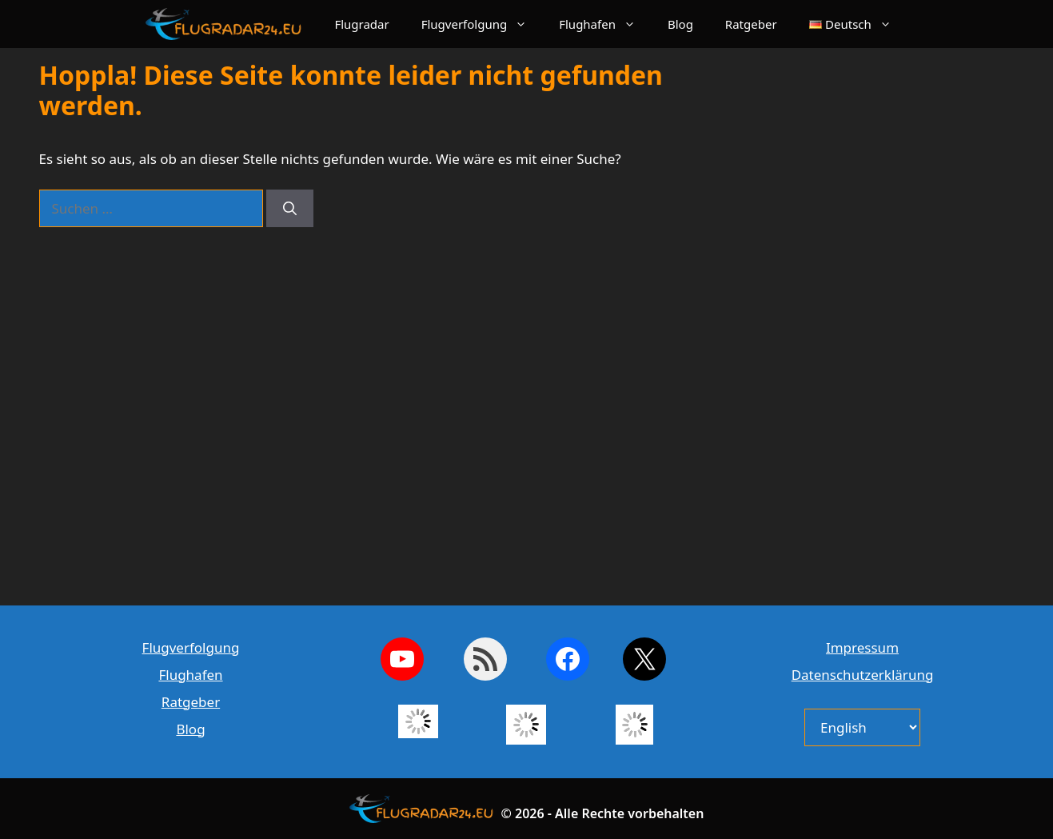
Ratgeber (751, 24)
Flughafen (605, 24)
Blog (680, 24)
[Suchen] (289, 209)
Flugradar (361, 24)
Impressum (862, 647)
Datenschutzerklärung (863, 674)
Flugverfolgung (482, 24)
